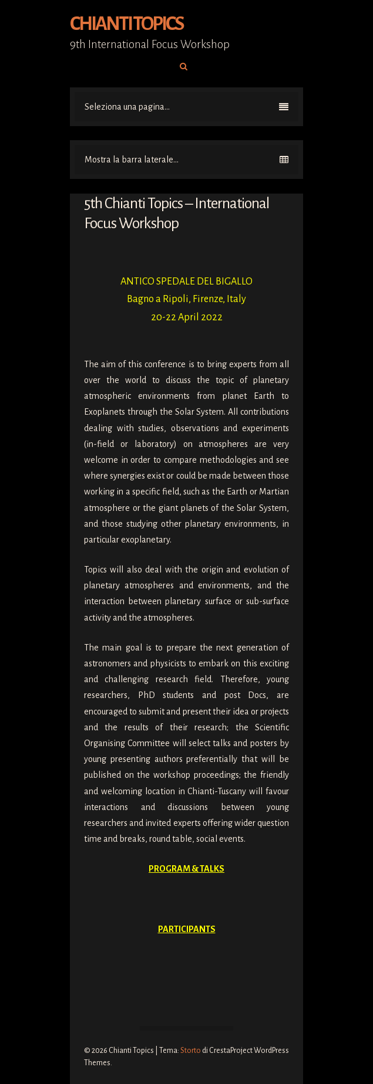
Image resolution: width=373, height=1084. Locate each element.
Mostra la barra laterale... (186, 159)
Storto (190, 1050)
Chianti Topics (126, 23)
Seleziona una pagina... (186, 106)
